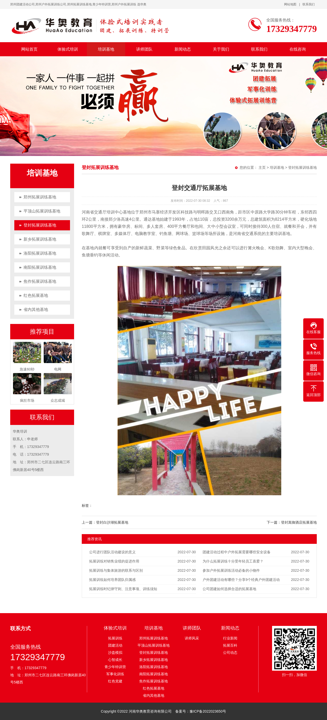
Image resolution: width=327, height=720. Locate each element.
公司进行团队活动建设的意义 (112, 552)
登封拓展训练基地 (40, 225)
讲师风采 (192, 638)
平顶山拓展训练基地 (42, 211)
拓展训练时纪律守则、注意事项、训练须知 (123, 589)
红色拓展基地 (36, 295)
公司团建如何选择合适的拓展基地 (229, 589)
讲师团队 (144, 49)
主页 (262, 167)
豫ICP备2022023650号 (208, 711)
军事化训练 (115, 674)
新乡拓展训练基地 (40, 239)
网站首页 (29, 49)
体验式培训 (67, 49)
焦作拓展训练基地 (40, 281)
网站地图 (290, 4)
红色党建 (115, 681)
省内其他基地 (36, 309)
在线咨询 (297, 49)
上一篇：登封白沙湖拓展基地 (105, 522)
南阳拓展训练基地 (40, 267)
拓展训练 (115, 638)
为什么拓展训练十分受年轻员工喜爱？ (233, 561)
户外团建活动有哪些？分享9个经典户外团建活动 (241, 580)
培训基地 (106, 49)
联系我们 (308, 4)
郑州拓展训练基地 (40, 197)
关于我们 (221, 49)
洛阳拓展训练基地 (40, 253)
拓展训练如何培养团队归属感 (112, 580)
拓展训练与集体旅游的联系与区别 (116, 570)
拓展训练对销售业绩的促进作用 (114, 561)
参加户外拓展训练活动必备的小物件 (231, 570)
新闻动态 (182, 49)
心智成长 (115, 659)
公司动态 (230, 652)
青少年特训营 (115, 667)
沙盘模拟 (115, 652)
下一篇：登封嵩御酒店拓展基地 (292, 522)
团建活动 (115, 645)
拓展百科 (230, 645)
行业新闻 (230, 638)
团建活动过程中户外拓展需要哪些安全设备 (237, 552)
